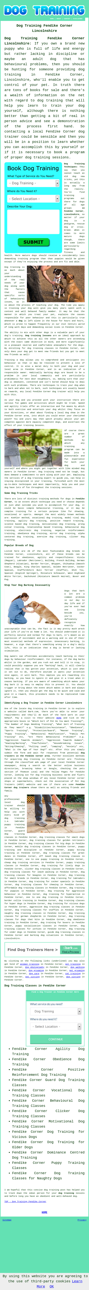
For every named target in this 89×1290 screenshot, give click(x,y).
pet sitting (32, 977)
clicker (74, 537)
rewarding (73, 675)
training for (24, 511)
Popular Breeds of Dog (18, 545)
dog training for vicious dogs (66, 903)
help (64, 484)
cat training (73, 973)
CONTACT (67, 19)
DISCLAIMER (77, 19)
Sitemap (6, 1220)
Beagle (17, 567)
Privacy (82, 1220)
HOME (52, 19)
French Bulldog (65, 560)
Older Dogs (22, 1147)
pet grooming (77, 970)
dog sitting (73, 977)
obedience (23, 533)
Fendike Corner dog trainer (49, 391)
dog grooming (36, 970)
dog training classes (40, 348)
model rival (72, 518)
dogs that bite (30, 919)
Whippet (56, 564)
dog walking (77, 967)
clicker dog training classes (42, 869)
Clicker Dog (70, 1111)
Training (9, 360)
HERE (58, 718)
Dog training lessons (38, 335)
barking (74, 641)
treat (37, 314)
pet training (73, 964)
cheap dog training (16, 862)
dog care (34, 973)
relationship (34, 527)
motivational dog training (58, 524)
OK (52, 1286)
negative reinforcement (70, 530)
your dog (73, 385)
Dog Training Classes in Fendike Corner (35, 985)
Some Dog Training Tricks (21, 493)
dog (20, 321)
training (69, 195)
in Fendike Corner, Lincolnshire (74, 211)
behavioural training (49, 508)
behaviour (10, 363)
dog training (43, 775)
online (68, 765)
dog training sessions (47, 157)
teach (77, 173)
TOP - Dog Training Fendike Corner (25, 1201)
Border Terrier (40, 564)
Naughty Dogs (49, 1178)
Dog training (12, 267)
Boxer (76, 576)
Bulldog (49, 560)
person (41, 1193)
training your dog (20, 308)
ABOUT (59, 19)
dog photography (34, 967)
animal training (29, 964)
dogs (82, 236)
